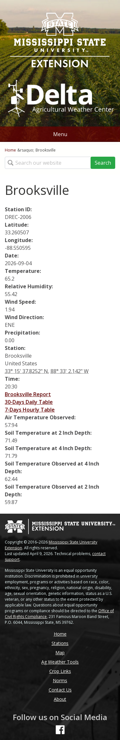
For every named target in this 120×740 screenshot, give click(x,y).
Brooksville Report (28, 394)
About (60, 699)
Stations (60, 643)
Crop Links (60, 671)
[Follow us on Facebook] (60, 730)
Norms (60, 680)
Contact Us (60, 690)
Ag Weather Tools (60, 662)
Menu (60, 134)
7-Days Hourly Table (30, 409)
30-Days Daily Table (29, 401)
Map (60, 652)
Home (10, 150)
